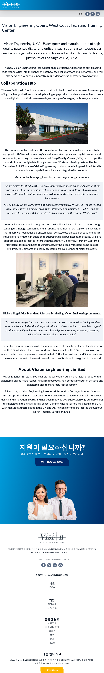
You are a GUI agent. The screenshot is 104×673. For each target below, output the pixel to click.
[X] (91, 14)
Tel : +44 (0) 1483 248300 (52, 462)
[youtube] (60, 565)
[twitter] (49, 565)
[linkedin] (55, 565)
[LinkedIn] (96, 14)
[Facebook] (86, 14)
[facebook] (43, 565)
